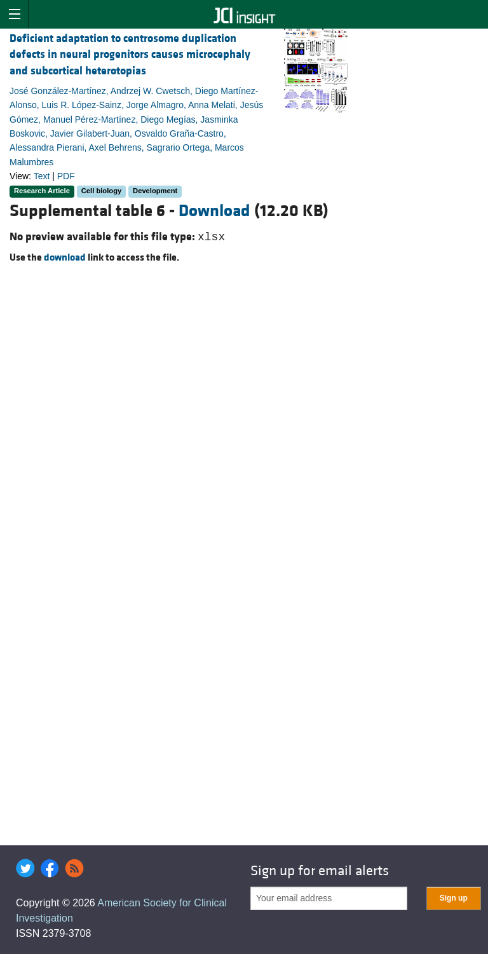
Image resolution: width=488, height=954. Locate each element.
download (65, 257)
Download (214, 211)
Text (42, 176)
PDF (66, 176)
